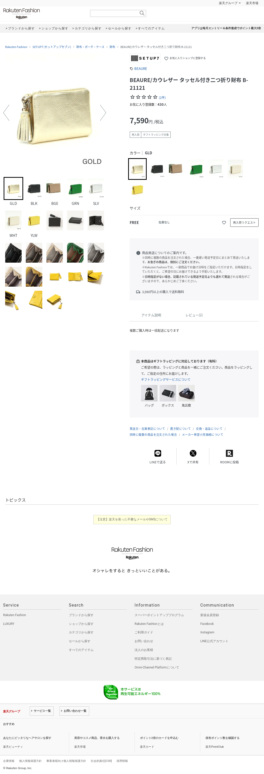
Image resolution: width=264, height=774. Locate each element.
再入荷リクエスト (244, 222)
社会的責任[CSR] (101, 761)
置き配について (180, 428)
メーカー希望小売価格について (202, 434)
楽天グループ (228, 3)
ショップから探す (81, 624)
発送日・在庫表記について (147, 428)
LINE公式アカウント (214, 641)
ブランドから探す (81, 615)
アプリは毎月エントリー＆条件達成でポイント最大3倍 (226, 28)
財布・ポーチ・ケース (90, 47)
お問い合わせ (144, 641)
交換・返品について (209, 428)
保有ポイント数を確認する (222, 738)
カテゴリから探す (81, 632)
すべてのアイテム (81, 650)
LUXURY (8, 624)
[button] (6, 112)
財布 (112, 47)
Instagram (207, 632)
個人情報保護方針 (30, 761)
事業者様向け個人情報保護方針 (66, 761)
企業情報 (8, 761)
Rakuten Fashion (43, 13)
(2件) (162, 97)
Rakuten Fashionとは (149, 624)
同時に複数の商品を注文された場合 (153, 434)
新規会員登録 (209, 615)
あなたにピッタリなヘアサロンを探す (27, 738)
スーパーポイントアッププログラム (159, 615)
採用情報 (122, 761)
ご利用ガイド (144, 632)
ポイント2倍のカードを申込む (159, 738)
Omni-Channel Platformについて (157, 667)
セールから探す (79, 641)
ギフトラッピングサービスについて (166, 379)
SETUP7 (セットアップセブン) (51, 47)
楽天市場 (252, 3)
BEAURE (140, 68)
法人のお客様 (144, 650)
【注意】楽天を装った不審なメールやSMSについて (132, 519)
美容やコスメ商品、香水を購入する (97, 738)
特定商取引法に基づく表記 (153, 658)
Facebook (207, 624)
